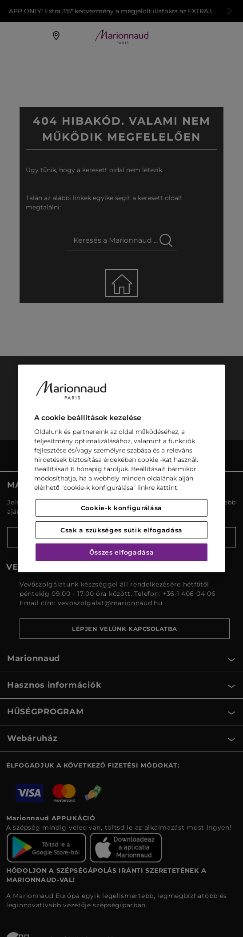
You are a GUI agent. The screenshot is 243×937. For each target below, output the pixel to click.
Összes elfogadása (121, 552)
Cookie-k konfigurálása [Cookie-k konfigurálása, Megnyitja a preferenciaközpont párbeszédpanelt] (121, 508)
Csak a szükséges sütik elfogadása (121, 530)
